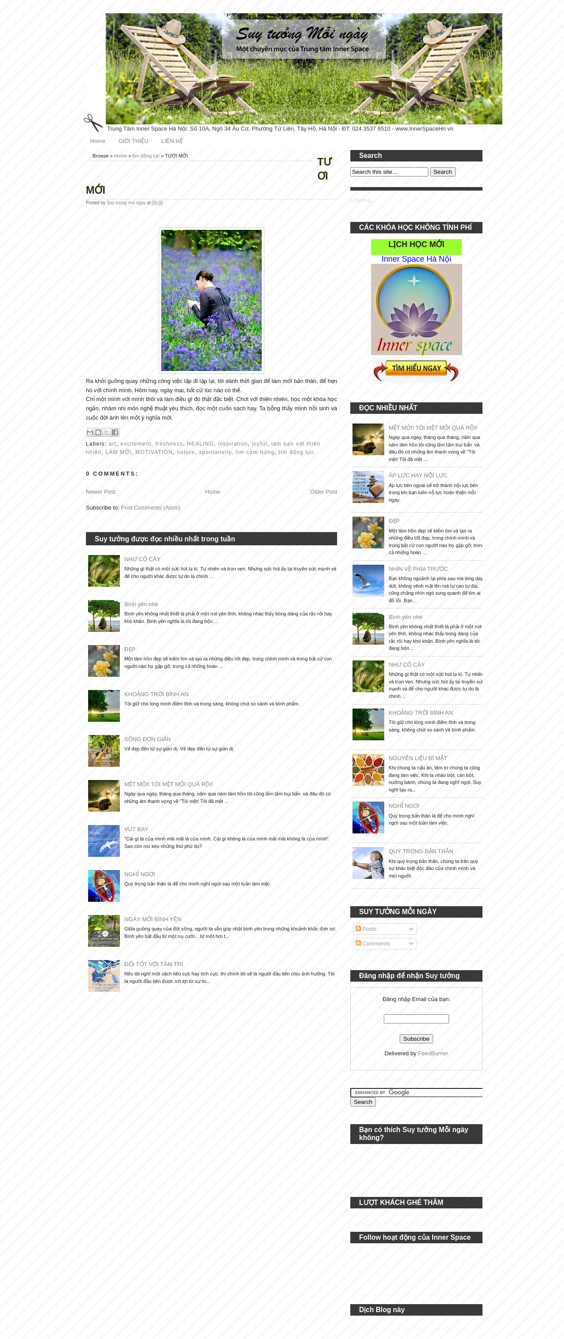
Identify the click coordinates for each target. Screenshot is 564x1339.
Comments (373, 943)
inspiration (233, 444)
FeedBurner (433, 1053)
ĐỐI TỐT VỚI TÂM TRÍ (153, 964)
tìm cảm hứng (255, 452)
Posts (366, 929)
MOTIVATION (154, 452)
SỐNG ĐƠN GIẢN (147, 739)
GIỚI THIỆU (133, 141)
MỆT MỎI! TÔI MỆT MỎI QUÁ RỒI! (168, 784)
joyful (259, 444)
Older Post (323, 491)
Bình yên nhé (141, 604)
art (113, 444)
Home (98, 141)
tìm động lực (146, 155)
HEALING (200, 444)
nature (186, 452)
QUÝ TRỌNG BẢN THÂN (421, 851)
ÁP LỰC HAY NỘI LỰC (418, 475)
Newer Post (100, 491)
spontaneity (215, 452)
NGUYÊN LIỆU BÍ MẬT (418, 758)
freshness (169, 444)
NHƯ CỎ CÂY (142, 559)
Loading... (362, 200)
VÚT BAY (136, 829)
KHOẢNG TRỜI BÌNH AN (156, 694)
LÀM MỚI (118, 452)
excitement (135, 444)
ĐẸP (129, 649)
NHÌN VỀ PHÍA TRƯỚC (418, 569)
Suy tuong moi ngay (127, 202)
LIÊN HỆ (172, 141)
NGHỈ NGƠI (139, 874)
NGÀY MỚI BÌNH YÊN (152, 919)
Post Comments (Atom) (151, 507)
